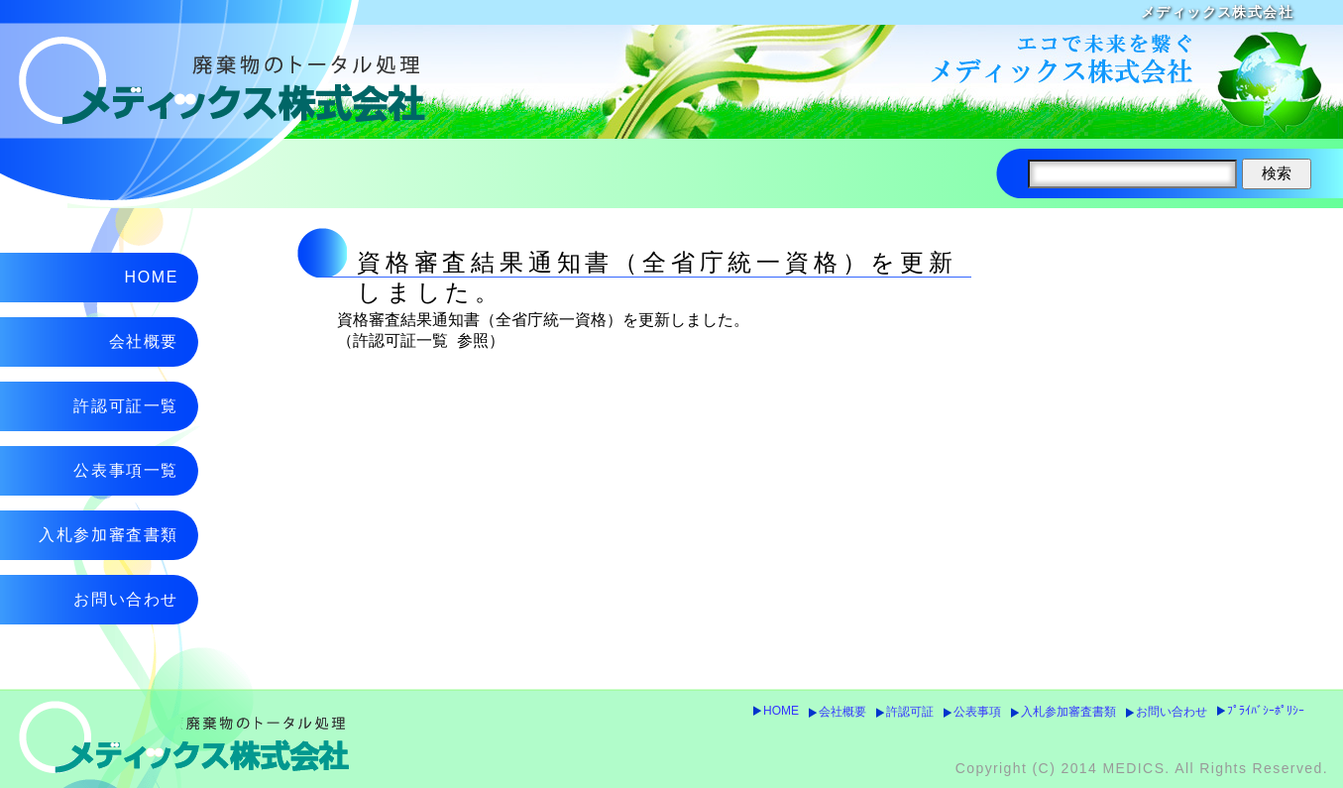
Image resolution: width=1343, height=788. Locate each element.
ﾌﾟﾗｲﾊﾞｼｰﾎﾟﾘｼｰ (1265, 711)
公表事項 (977, 712)
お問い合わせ (1171, 712)
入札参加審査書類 (1068, 712)
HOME (781, 711)
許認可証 (910, 712)
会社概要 (842, 712)
